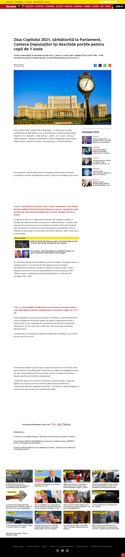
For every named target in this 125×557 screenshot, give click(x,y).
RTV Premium (19, 2)
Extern (95, 6)
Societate (39, 6)
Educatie (68, 6)
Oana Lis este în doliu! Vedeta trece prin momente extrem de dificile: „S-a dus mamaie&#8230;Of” (76, 506)
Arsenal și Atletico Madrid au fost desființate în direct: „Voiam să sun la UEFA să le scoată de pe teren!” (44, 448)
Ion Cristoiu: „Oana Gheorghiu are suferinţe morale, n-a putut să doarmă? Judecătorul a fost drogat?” (52, 252)
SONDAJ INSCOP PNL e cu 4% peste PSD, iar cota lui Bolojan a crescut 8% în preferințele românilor (102, 140)
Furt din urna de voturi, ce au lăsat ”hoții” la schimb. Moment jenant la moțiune (75, 527)
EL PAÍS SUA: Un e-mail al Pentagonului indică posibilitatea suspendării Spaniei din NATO (17, 485)
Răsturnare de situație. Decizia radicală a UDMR (17, 534)
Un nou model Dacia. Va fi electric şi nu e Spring (104, 505)
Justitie (59, 6)
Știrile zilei (9, 2)
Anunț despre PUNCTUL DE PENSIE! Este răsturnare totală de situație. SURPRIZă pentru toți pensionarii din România (44, 442)
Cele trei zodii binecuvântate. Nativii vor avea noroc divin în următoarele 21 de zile (102, 172)
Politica (29, 6)
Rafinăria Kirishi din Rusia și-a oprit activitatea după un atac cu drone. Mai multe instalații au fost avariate (54, 242)
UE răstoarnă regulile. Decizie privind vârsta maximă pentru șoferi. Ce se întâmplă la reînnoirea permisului (105, 485)
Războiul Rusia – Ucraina (42, 2)
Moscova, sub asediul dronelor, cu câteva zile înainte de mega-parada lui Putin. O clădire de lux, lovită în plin (105, 527)
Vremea (87, 6)
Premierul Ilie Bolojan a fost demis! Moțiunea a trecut (47, 485)
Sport (108, 6)
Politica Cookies (18, 546)
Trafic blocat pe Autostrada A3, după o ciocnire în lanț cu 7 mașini (19, 526)
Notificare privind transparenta (101, 546)
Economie (50, 6)
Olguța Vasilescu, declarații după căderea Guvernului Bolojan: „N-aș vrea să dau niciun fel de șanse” (102, 183)
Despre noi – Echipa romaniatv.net (61, 546)
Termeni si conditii (33, 546)
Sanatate (78, 6)
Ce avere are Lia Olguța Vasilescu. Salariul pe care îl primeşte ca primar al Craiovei (44, 437)
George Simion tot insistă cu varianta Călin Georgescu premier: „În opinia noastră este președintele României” (102, 162)
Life (101, 6)
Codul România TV (82, 546)
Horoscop (28, 2)
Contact (44, 546)
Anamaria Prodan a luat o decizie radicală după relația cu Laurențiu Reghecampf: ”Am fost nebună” (46, 527)
